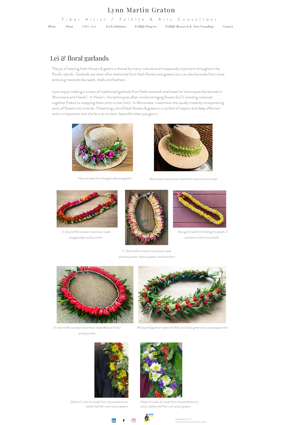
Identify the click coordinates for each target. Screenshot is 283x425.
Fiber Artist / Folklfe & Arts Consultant (140, 19)
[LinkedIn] (114, 420)
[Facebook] (124, 420)
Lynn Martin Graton (142, 9)
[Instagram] (134, 420)
